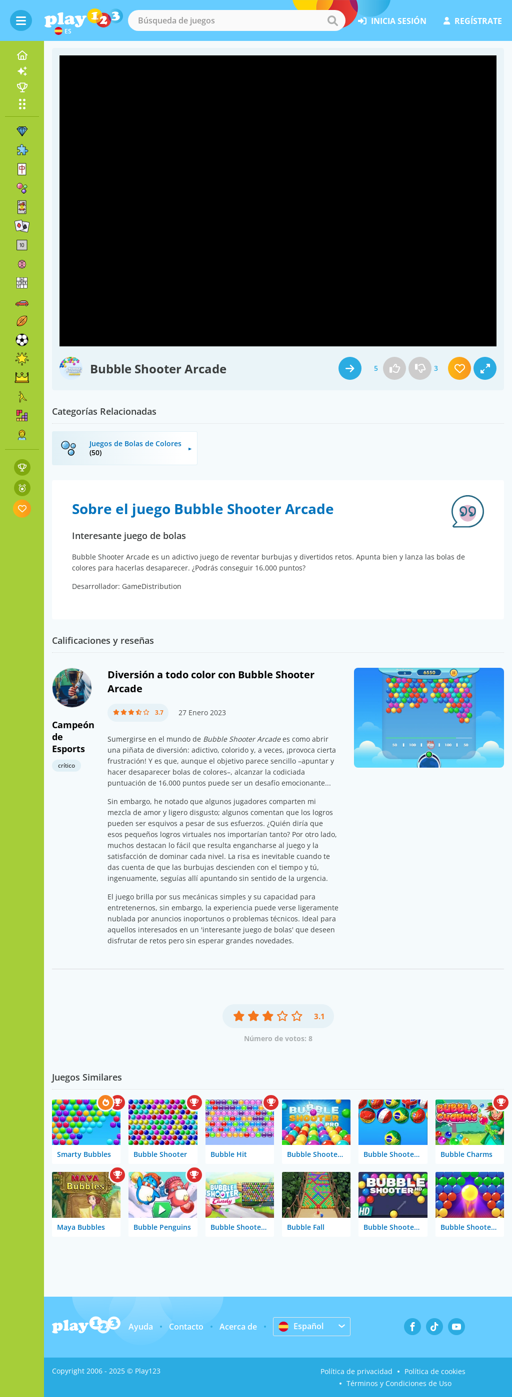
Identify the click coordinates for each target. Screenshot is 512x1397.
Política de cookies (435, 1371)
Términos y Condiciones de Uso (399, 1383)
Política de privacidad (356, 1371)
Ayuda (140, 1326)
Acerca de (238, 1326)
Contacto (186, 1326)
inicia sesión (392, 20)
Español (301, 1326)
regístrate (473, 20)
